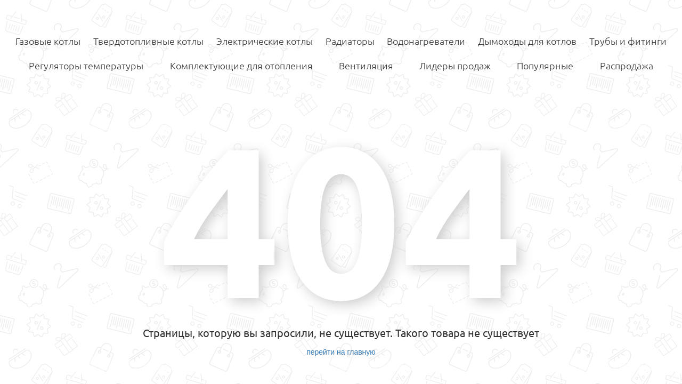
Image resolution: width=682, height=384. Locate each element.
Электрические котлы (264, 41)
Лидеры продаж (455, 65)
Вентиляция (366, 65)
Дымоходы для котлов (527, 41)
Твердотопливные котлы (148, 41)
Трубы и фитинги (628, 41)
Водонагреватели (426, 41)
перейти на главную (341, 352)
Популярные (545, 65)
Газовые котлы (47, 41)
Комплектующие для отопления (241, 65)
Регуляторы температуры (86, 65)
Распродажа (626, 65)
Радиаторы (350, 41)
